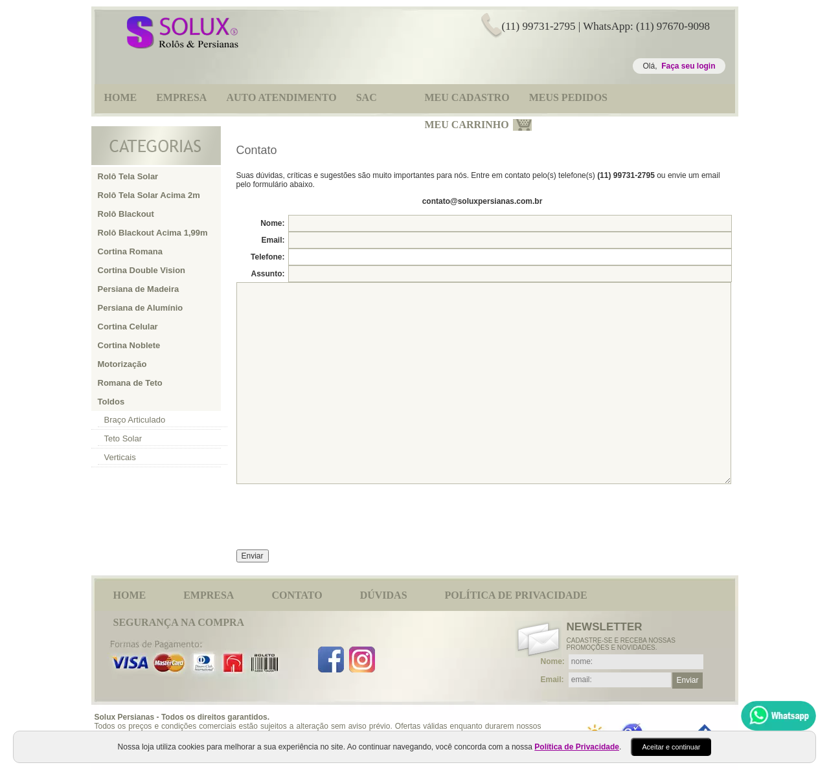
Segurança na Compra (179, 622)
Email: (272, 240)
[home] (182, 45)
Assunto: (268, 273)
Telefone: (267, 256)
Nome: (272, 223)
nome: (553, 661)
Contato (296, 595)
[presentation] (334, 511)
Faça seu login (688, 66)
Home (129, 595)
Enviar (687, 680)
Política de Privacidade (516, 595)
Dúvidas (383, 595)
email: (552, 679)
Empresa (208, 595)
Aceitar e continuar (671, 747)
